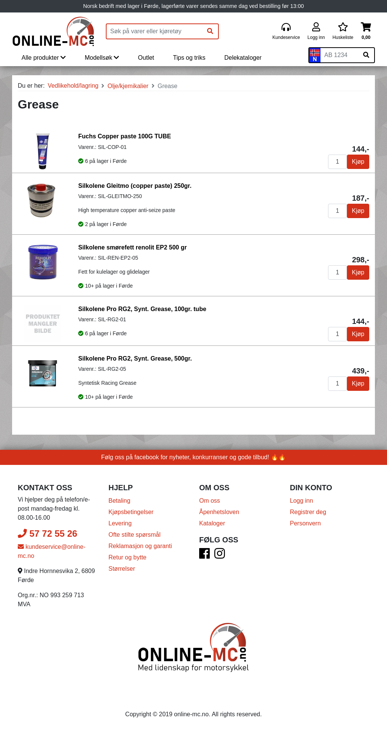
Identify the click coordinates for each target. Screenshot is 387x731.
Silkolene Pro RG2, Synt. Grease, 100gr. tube (142, 309)
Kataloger (212, 523)
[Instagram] (219, 556)
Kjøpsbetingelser (130, 512)
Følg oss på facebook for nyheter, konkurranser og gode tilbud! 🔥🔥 (193, 457)
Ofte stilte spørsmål (134, 534)
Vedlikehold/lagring (73, 85)
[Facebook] (204, 556)
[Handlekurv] (366, 31)
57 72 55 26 (47, 533)
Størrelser (121, 568)
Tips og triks (189, 57)
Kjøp (358, 161)
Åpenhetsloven (219, 512)
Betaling (119, 500)
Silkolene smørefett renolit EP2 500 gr (132, 247)
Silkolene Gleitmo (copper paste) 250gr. (135, 186)
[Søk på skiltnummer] (366, 55)
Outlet (146, 57)
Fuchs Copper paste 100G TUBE (124, 136)
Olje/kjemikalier (127, 86)
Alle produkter (44, 57)
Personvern (305, 523)
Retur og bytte (127, 557)
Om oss (209, 500)
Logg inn (301, 500)
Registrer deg (308, 512)
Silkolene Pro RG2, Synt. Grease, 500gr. (135, 358)
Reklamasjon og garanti (140, 546)
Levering (120, 523)
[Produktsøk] (155, 31)
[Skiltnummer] (339, 55)
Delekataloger (243, 57)
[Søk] (210, 31)
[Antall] (337, 162)
